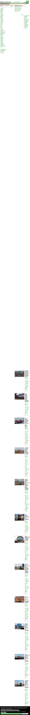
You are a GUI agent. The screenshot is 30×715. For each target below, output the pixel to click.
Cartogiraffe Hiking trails (26, 25)
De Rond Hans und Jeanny (26, 378)
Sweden (1, 43)
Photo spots (2, 50)
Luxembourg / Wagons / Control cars (27, 667)
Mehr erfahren (3, 712)
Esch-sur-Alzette (17, 10)
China (1, 13)
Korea (1, 27)
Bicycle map (26, 20)
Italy (1, 25)
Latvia (1, 28)
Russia (1, 39)
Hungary (1, 22)
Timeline (1, 51)
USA (1, 47)
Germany (2, 20)
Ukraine (1, 45)
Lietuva (1, 29)
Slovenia (1, 40)
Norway (1, 34)
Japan (1, 26)
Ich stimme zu (25, 713)
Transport (25, 17)
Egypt (1, 16)
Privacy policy (2, 52)
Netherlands (2, 33)
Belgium (1, 10)
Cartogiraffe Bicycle (26, 23)
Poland (1, 36)
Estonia (1, 17)
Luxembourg (2, 30)
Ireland (1, 24)
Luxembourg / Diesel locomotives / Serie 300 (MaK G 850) (27, 616)
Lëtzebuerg (16, 8)
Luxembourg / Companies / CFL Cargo (27, 381)
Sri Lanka (2, 42)
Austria (1, 9)
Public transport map (26, 19)
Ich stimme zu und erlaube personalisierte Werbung (11, 713)
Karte (23, 14)
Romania (2, 38)
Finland (1, 18)
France (1, 19)
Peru (1, 35)
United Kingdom (3, 46)
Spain (1, 41)
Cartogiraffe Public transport (26, 27)
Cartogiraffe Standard (26, 21)
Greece (1, 21)
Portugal (1, 37)
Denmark (2, 15)
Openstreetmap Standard (26, 16)
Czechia (1, 14)
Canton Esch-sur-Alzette (18, 9)
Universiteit (16, 11)
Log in (11, 5)
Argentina (2, 8)
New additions (2, 49)
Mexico (1, 31)
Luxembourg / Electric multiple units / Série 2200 (27, 461)
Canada (1, 12)
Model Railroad (3, 32)
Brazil (1, 11)
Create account (15, 5)
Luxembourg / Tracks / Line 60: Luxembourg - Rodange (27, 471)
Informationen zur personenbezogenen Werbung (10, 710)
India (1, 23)
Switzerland (2, 44)
